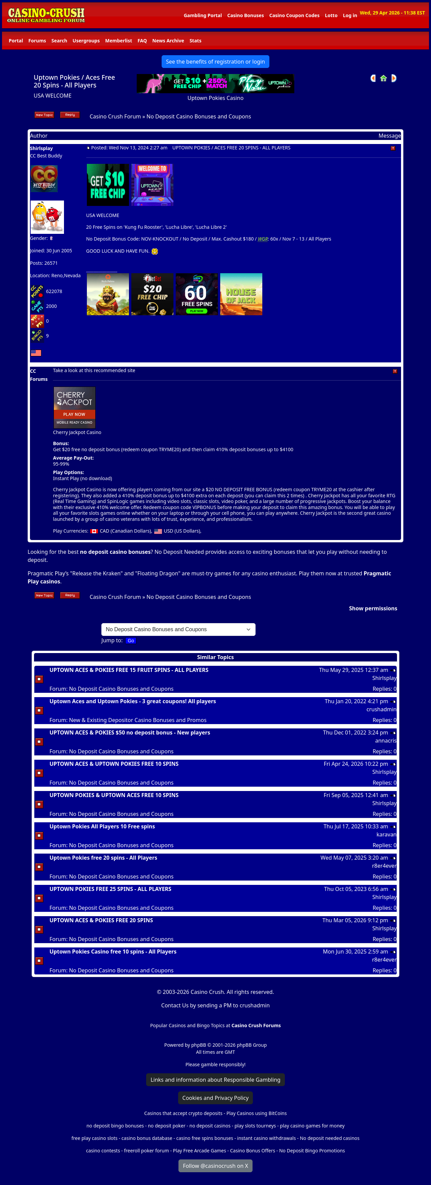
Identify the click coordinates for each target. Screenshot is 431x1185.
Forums (37, 40)
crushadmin (381, 709)
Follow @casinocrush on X (215, 1166)
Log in (350, 15)
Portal (16, 40)
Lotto (331, 15)
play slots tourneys (255, 1125)
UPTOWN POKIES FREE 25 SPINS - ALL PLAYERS (110, 889)
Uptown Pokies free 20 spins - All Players (103, 857)
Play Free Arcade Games (199, 1150)
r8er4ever (384, 865)
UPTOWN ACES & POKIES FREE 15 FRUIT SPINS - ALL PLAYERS (128, 670)
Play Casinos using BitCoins (256, 1113)
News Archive (168, 40)
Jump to (111, 640)
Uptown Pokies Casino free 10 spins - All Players (112, 951)
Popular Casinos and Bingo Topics (187, 1025)
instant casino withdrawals (267, 1138)
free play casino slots (94, 1138)
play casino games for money (312, 1125)
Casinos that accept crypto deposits (183, 1113)
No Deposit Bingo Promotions (312, 1150)
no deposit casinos (210, 1125)
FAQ (142, 40)
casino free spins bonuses (204, 1138)
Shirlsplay (41, 148)
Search (59, 40)
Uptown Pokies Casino (216, 98)
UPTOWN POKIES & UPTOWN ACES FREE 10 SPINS (113, 795)
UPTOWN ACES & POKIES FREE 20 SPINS (101, 920)
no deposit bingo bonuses (115, 1125)
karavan (386, 834)
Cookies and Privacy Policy (216, 1098)
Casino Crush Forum (115, 116)
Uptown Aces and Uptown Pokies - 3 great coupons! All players (132, 701)
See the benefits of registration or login (215, 61)
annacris (386, 740)
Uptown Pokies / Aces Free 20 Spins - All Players (74, 81)
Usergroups (86, 40)
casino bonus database (147, 1138)
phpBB (198, 1045)
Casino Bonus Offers (252, 1150)
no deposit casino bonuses (115, 551)
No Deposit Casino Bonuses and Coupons (198, 116)
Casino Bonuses (245, 15)
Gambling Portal (203, 15)
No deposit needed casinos (329, 1138)
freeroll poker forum (146, 1150)
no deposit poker (167, 1125)
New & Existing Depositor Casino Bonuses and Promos (137, 720)
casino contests (103, 1150)
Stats (195, 40)
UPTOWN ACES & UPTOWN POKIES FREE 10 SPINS (113, 763)
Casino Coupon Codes (294, 15)
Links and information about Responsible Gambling (215, 1079)
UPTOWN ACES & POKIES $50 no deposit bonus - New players (129, 732)
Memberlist (118, 40)
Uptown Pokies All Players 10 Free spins (102, 826)
